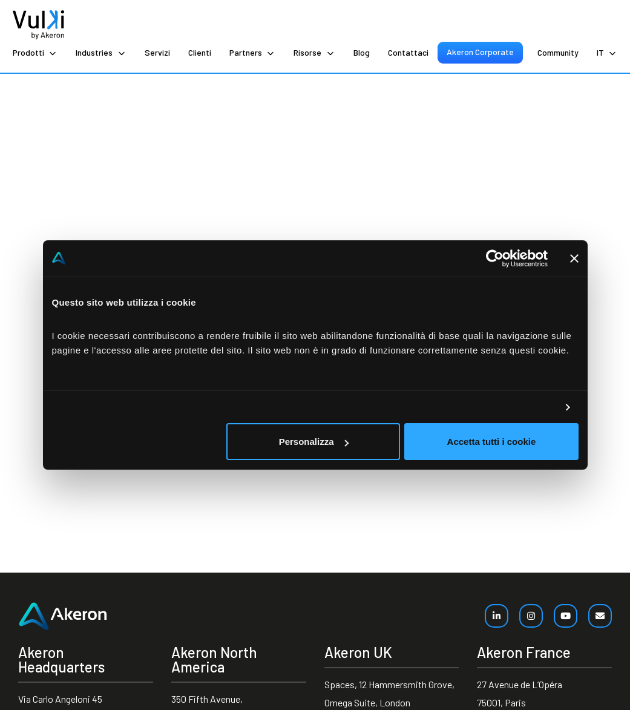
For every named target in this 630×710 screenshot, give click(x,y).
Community (558, 52)
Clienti (199, 52)
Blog (361, 52)
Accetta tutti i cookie (491, 441)
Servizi (157, 52)
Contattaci (408, 52)
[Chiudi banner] (574, 258)
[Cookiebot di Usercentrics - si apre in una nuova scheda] (495, 258)
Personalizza (314, 441)
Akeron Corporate (480, 52)
